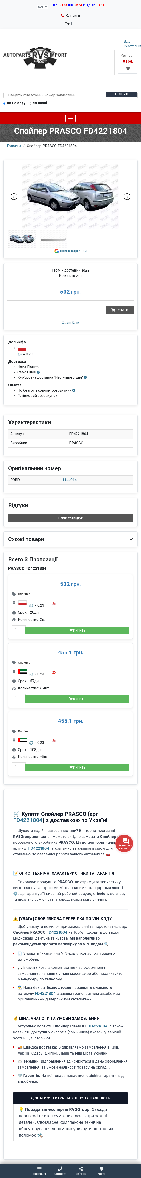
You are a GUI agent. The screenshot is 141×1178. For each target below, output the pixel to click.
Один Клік (70, 322)
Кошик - (128, 62)
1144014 (69, 480)
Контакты (70, 15)
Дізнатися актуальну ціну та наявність (70, 1098)
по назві (38, 103)
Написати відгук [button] (70, 518)
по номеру (14, 103)
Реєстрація (132, 46)
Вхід (127, 41)
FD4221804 (27, 820)
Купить (77, 630)
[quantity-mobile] (19, 629)
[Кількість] (56, 310)
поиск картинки (70, 251)
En (74, 23)
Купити (119, 310)
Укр (67, 23)
